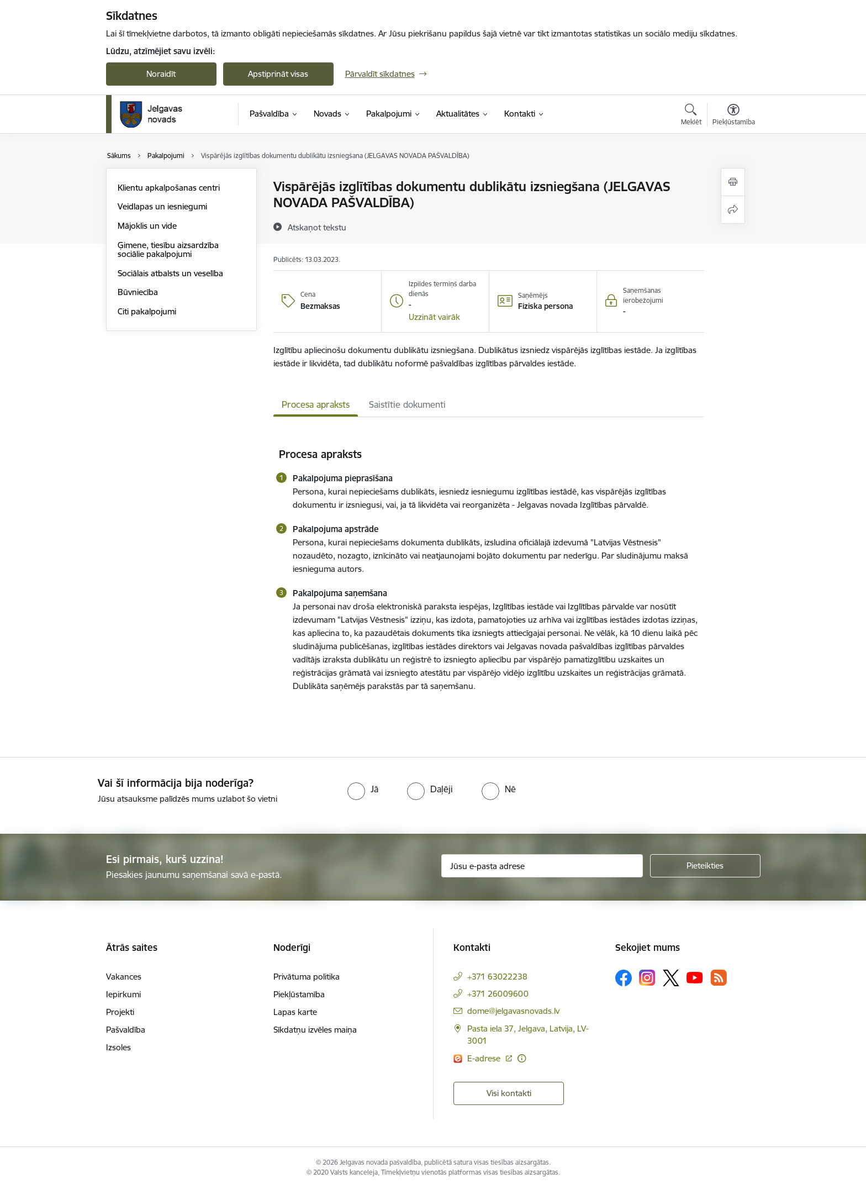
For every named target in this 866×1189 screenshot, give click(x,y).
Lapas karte (295, 1012)
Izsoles (118, 1047)
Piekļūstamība (299, 994)
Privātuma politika (306, 976)
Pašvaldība (125, 1029)
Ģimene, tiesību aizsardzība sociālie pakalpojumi (168, 249)
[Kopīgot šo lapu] (732, 209)
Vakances (123, 976)
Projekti (120, 1012)
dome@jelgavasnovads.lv (513, 1011)
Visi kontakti (509, 1093)
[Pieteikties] (705, 865)
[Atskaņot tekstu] (317, 227)
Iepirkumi (123, 994)
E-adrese (485, 1058)
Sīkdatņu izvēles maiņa (315, 1029)
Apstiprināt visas (278, 74)
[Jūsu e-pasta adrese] (542, 865)
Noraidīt (161, 74)
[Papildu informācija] (522, 1058)
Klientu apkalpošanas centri (169, 187)
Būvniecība (138, 292)
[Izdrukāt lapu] (732, 182)
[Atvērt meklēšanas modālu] (691, 116)
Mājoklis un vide (147, 225)
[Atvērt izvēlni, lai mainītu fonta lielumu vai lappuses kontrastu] (734, 116)
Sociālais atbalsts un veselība (170, 273)
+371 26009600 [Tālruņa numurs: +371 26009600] (498, 993)
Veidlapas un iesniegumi (162, 206)
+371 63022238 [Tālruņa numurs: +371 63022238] (497, 976)
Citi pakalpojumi (147, 311)
